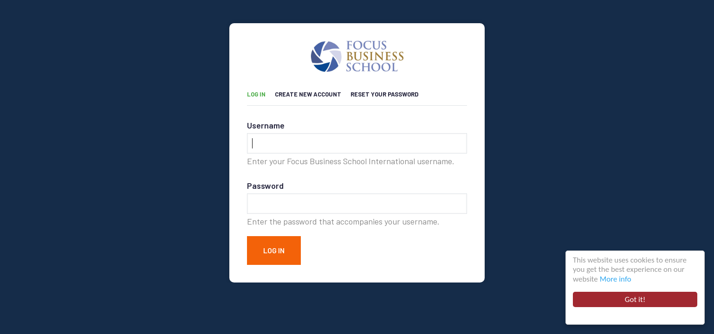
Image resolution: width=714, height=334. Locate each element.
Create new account (308, 94)
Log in (261, 92)
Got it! (636, 299)
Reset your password (384, 94)
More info (616, 279)
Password (265, 185)
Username (266, 125)
